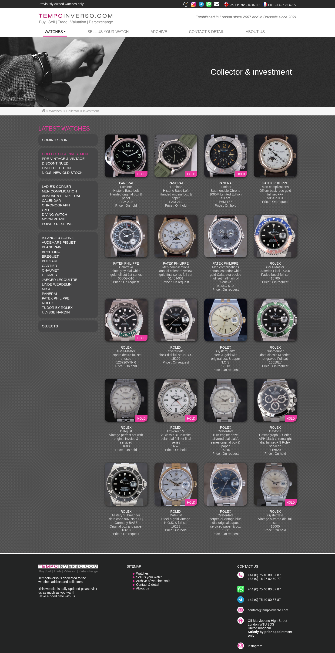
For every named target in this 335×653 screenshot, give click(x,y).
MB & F (48, 289)
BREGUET (50, 256)
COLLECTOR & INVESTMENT (66, 154)
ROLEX (48, 303)
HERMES (49, 275)
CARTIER (49, 266)
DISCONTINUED (55, 163)
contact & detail (206, 32)
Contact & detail (147, 584)
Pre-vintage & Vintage (63, 159)
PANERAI (49, 294)
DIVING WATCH (54, 214)
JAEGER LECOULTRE (59, 280)
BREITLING (51, 252)
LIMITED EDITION (56, 168)
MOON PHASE (54, 219)
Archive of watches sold (153, 581)
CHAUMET (50, 270)
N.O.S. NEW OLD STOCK (62, 173)
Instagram (255, 646)
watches (54, 32)
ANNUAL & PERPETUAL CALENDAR (61, 198)
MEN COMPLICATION (59, 191)
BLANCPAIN (51, 247)
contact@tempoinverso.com (268, 610)
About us (142, 588)
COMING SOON (54, 140)
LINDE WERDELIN (57, 284)
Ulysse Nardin (56, 312)
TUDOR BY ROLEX (57, 308)
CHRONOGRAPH (56, 205)
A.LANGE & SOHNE (58, 238)
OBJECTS (50, 326)
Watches (142, 573)
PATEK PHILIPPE (56, 298)
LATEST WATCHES (64, 128)
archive (159, 32)
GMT (46, 210)
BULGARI (49, 261)
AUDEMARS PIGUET (59, 242)
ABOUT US (255, 32)
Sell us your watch (108, 32)
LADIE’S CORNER (56, 186)
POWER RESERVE (57, 224)
